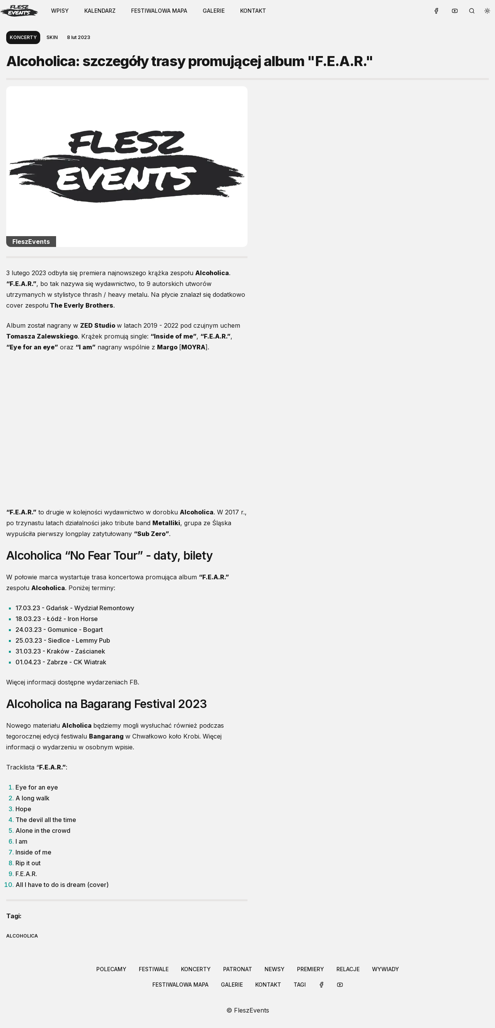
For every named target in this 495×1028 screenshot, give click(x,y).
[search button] (472, 11)
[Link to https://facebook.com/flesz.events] (436, 11)
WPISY (60, 10)
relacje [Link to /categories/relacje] (348, 969)
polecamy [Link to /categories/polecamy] (111, 969)
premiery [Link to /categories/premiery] (310, 969)
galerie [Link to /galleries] (214, 10)
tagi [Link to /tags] (300, 984)
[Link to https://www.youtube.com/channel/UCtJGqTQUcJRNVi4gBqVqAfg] (455, 11)
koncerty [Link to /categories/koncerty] (196, 969)
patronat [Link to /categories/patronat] (237, 969)
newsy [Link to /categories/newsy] (275, 969)
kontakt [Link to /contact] (253, 10)
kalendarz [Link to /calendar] (100, 10)
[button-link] (100, 11)
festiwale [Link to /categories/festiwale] (154, 969)
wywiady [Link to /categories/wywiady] (385, 969)
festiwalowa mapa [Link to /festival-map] (159, 10)
